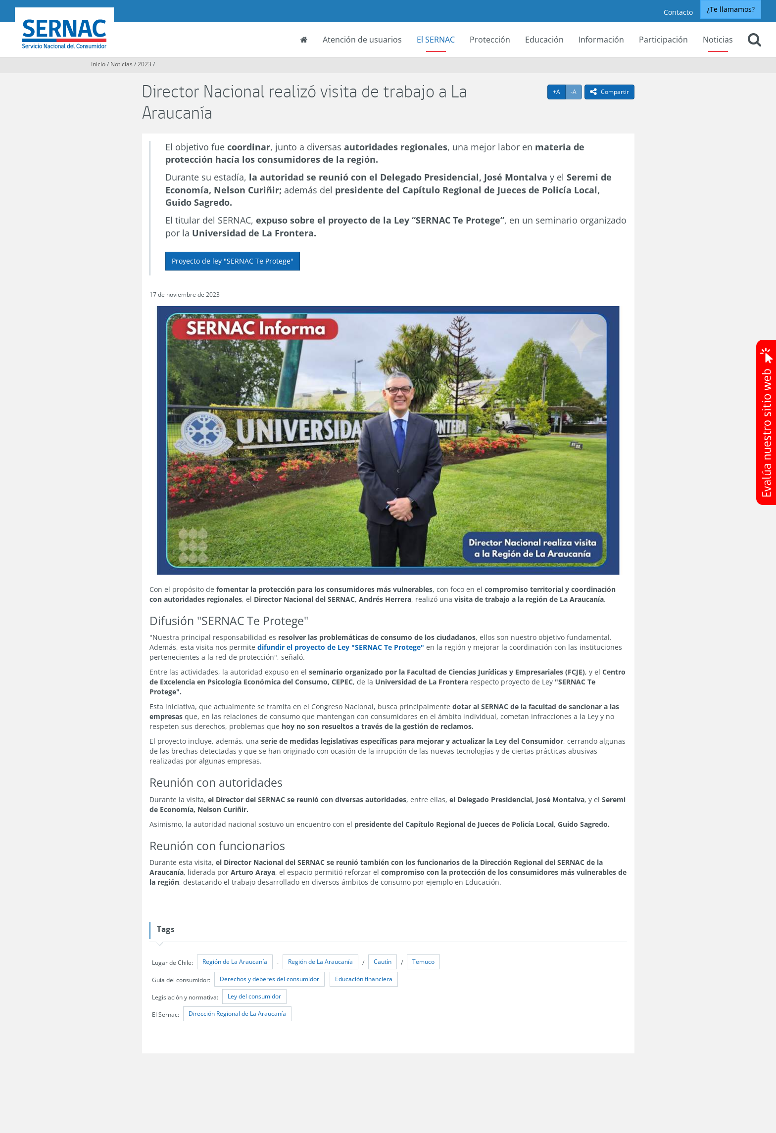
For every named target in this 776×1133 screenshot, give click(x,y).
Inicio (98, 64)
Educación (544, 39)
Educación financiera (363, 979)
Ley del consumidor (254, 996)
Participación (663, 39)
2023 (144, 64)
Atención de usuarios (362, 39)
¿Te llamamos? (731, 9)
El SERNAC (436, 39)
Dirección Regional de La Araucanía (237, 1013)
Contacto (678, 12)
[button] (754, 40)
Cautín (382, 961)
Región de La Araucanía (234, 961)
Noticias (718, 39)
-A (576, 91)
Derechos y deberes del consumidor (269, 979)
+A (559, 91)
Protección (490, 39)
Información (601, 39)
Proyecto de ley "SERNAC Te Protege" (232, 261)
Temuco (423, 961)
